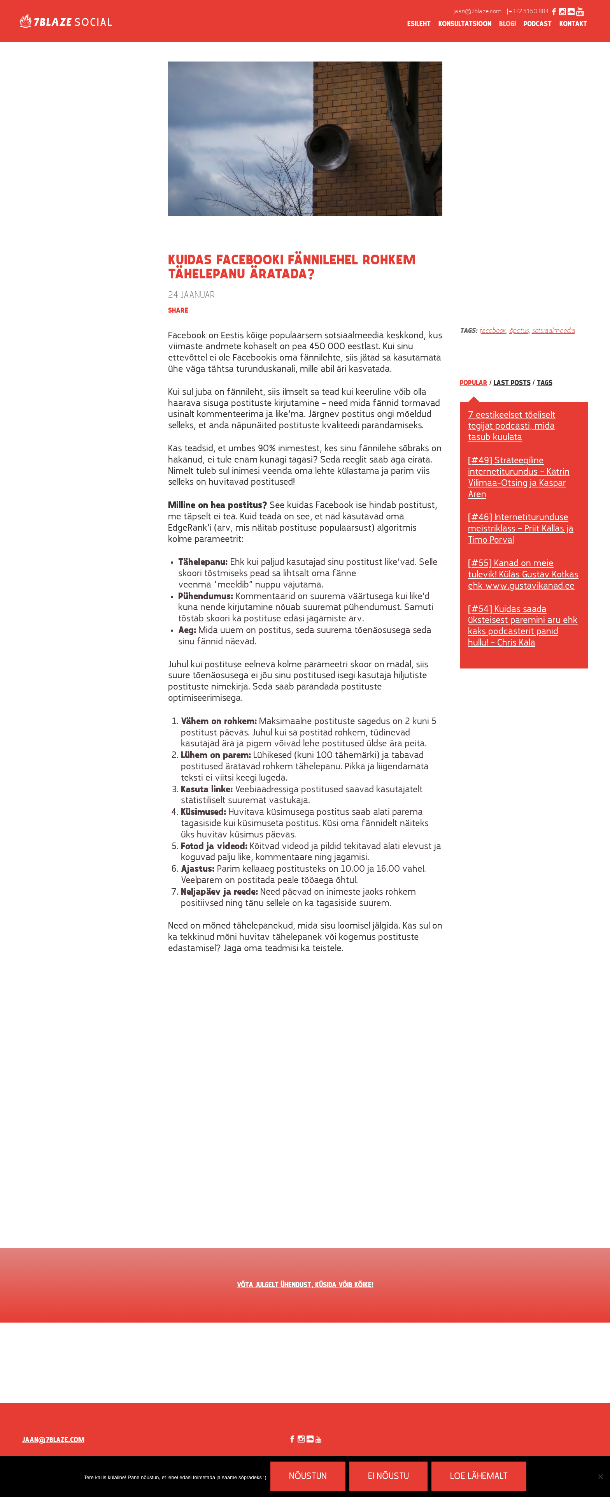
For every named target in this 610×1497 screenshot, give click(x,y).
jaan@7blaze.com (477, 12)
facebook (492, 331)
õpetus (519, 331)
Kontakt (573, 24)
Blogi (507, 24)
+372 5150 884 (529, 12)
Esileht (419, 24)
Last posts (512, 383)
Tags (544, 383)
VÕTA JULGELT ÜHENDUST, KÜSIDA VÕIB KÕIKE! (305, 1285)
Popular (473, 383)
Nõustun (308, 1476)
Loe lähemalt (479, 1476)
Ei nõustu (388, 1476)
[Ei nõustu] (600, 1476)
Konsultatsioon (464, 24)
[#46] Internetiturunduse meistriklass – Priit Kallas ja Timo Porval (520, 529)
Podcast (538, 24)
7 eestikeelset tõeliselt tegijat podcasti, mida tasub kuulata (512, 427)
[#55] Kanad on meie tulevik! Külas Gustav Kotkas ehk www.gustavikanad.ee (523, 575)
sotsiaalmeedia (553, 331)
